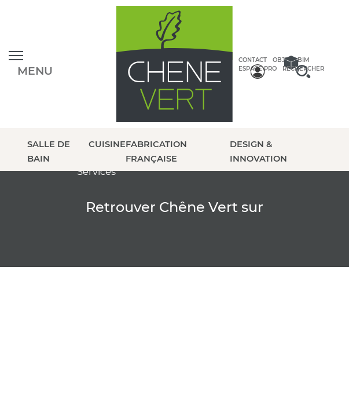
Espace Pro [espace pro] (257, 68)
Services (96, 171)
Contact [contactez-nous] (252, 60)
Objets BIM (291, 60)
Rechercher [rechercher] (303, 68)
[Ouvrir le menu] (31, 64)
